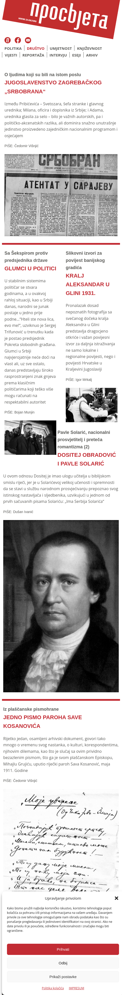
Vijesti (11, 55)
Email (28, 40)
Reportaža (33, 55)
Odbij (63, 963)
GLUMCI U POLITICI (30, 268)
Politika (13, 48)
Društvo (36, 48)
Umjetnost (61, 48)
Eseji (76, 55)
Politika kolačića (53, 988)
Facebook (18, 40)
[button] (116, 898)
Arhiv (92, 55)
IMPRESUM (76, 988)
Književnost (89, 48)
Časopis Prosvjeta (7, 40)
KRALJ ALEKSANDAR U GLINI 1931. (88, 284)
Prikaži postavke (62, 977)
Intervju (58, 55)
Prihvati (63, 949)
